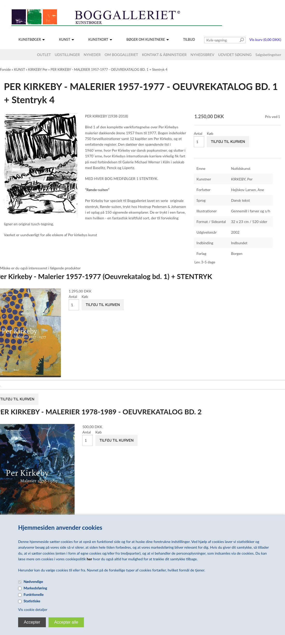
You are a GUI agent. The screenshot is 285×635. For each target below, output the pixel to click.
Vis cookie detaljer (32, 609)
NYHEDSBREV (202, 54)
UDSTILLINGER (67, 54)
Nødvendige (33, 581)
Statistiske (32, 601)
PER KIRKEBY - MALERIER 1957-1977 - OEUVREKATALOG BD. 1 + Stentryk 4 (109, 69)
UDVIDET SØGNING (235, 54)
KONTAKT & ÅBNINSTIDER (164, 54)
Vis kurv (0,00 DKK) (265, 39)
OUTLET (44, 54)
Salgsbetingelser (268, 54)
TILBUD (189, 39)
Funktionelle (34, 594)
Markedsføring (35, 588)
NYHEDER (92, 54)
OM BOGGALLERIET (121, 54)
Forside (5, 69)
